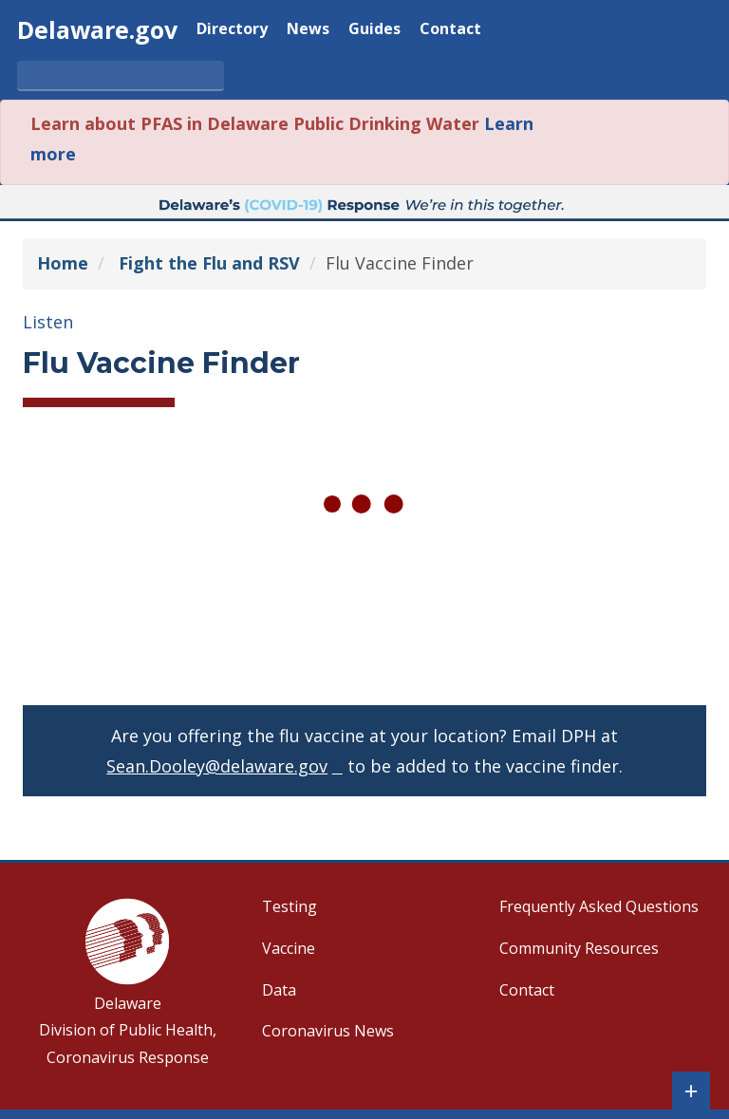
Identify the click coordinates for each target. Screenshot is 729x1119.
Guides (374, 30)
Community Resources (579, 948)
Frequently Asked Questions (599, 906)
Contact (450, 30)
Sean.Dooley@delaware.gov (216, 766)
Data (279, 989)
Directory (232, 30)
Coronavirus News (328, 1030)
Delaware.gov (97, 29)
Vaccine (288, 948)
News (308, 30)
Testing (289, 906)
